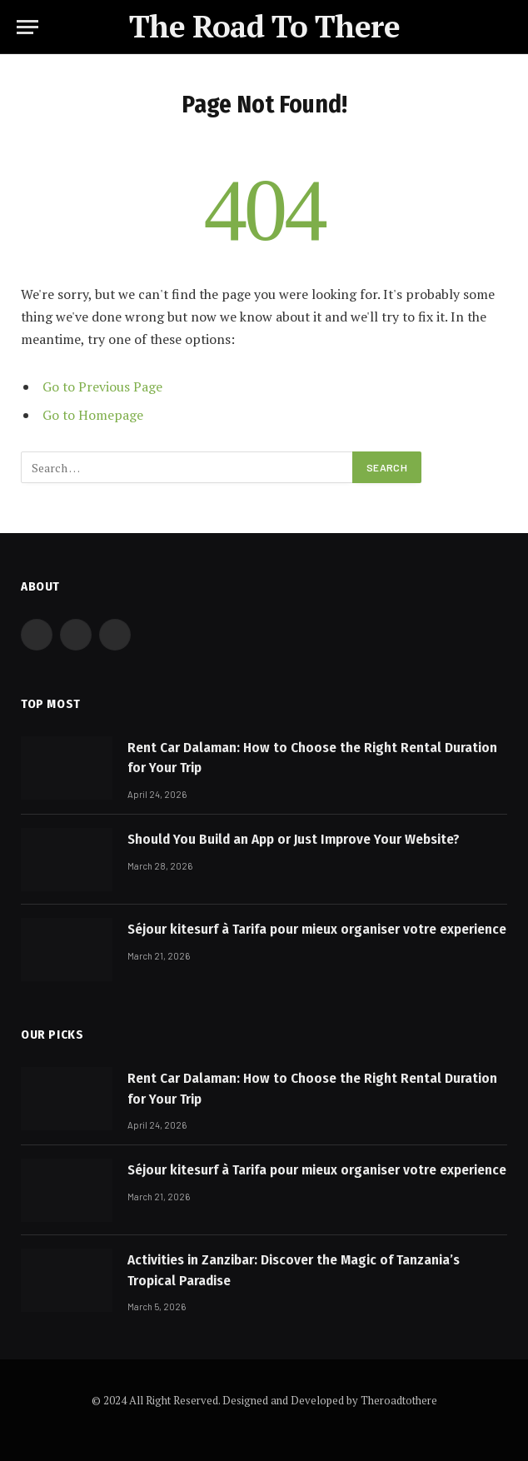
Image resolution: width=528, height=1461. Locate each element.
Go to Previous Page (102, 386)
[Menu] (27, 27)
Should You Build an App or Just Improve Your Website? (293, 839)
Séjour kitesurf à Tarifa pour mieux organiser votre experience (316, 929)
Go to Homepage (92, 415)
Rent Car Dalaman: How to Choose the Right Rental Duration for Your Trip (312, 757)
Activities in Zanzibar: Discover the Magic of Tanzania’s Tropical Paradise (293, 1270)
